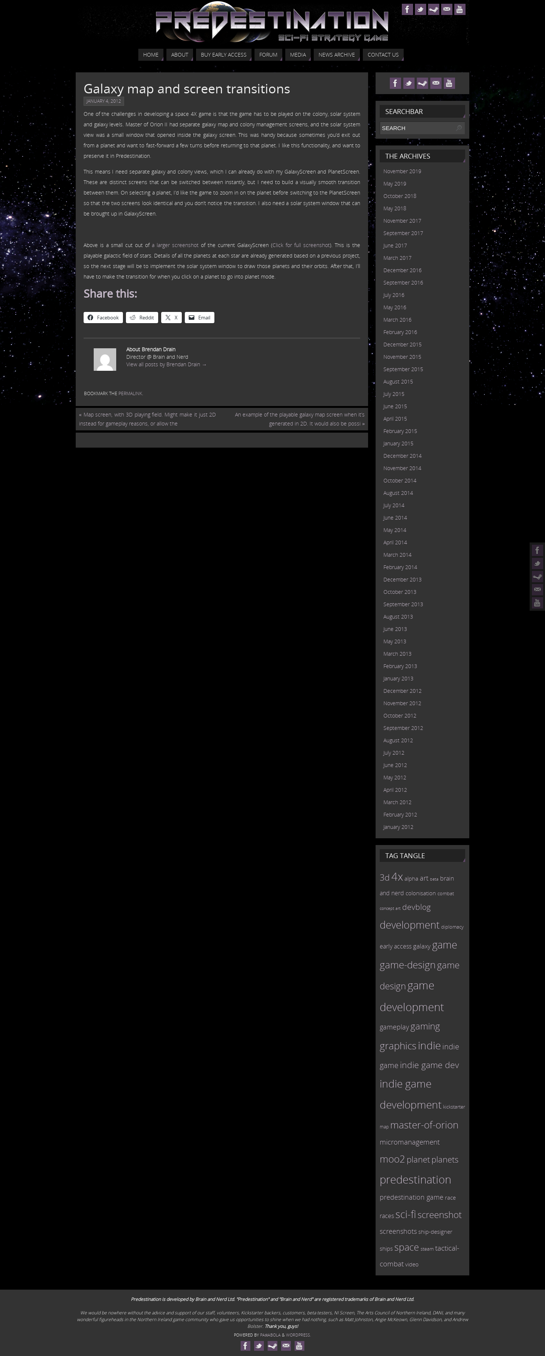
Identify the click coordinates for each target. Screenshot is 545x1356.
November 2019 (402, 171)
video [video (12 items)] (412, 1264)
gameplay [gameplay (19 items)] (394, 1026)
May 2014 (394, 529)
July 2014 (393, 505)
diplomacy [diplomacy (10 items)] (452, 926)
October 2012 (399, 715)
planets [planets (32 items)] (444, 1159)
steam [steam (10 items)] (427, 1248)
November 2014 (402, 468)
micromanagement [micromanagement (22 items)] (410, 1142)
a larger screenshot (175, 245)
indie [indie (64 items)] (429, 1045)
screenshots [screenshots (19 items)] (398, 1231)
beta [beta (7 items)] (434, 879)
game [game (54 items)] (444, 944)
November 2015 (402, 356)
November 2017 (402, 220)
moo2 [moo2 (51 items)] (392, 1159)
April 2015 (395, 418)
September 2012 (403, 727)
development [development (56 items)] (410, 925)
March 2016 (397, 319)
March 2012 (397, 802)
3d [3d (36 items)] (385, 877)
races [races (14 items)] (387, 1216)
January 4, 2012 (104, 101)
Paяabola (270, 1335)
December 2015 (402, 344)
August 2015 (398, 381)
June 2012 (395, 765)
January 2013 (398, 678)
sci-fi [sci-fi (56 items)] (405, 1214)
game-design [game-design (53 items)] (408, 964)
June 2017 (395, 245)
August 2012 (398, 740)
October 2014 (399, 480)
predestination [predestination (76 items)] (415, 1179)
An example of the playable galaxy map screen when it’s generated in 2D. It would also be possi (300, 419)
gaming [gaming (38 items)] (425, 1026)
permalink (130, 393)
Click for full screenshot (301, 245)
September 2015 (403, 369)
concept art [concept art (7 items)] (390, 908)
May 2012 (394, 777)
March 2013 (397, 653)
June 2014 (395, 517)
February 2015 (400, 431)
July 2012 (393, 752)
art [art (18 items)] (424, 878)
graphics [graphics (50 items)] (398, 1045)
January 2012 (398, 826)
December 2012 (402, 690)
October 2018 (399, 195)
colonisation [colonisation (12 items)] (421, 893)
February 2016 (400, 332)
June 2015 (395, 406)
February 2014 (400, 567)
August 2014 (398, 492)
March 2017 (397, 257)
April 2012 (395, 789)
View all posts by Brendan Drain (166, 364)
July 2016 (393, 294)
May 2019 (394, 183)
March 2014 (397, 554)
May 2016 (394, 307)
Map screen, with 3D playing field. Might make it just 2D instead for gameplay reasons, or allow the (147, 419)
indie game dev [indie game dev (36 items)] (429, 1065)
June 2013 (395, 628)
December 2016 (402, 270)
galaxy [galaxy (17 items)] (422, 945)
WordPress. (298, 1335)
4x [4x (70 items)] (397, 876)
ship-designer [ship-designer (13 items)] (435, 1232)
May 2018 (394, 208)
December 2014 (402, 455)
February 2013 (400, 666)
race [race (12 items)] (450, 1197)
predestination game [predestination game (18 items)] (411, 1197)
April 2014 (395, 542)
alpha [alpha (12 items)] (411, 878)
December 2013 (402, 579)
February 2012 (400, 814)
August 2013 (398, 616)
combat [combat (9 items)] (445, 893)
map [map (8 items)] (384, 1127)
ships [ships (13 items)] (386, 1249)
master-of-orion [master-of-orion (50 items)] (424, 1124)
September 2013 (403, 604)
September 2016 (403, 282)
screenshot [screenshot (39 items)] (440, 1214)
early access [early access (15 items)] (396, 946)
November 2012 (402, 703)
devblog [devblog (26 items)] (416, 907)
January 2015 (398, 443)
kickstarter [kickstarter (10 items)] (454, 1106)
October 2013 (399, 591)
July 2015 (393, 393)
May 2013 (394, 641)
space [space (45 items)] (406, 1247)
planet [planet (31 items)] (418, 1159)
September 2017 (403, 233)
